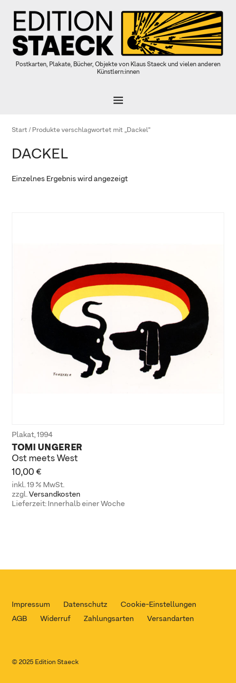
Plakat (23, 435)
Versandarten (170, 619)
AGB (19, 619)
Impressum (31, 605)
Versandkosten (54, 495)
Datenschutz (85, 605)
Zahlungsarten (109, 619)
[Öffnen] (118, 100)
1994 (44, 435)
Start (19, 130)
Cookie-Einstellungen (158, 605)
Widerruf (55, 619)
